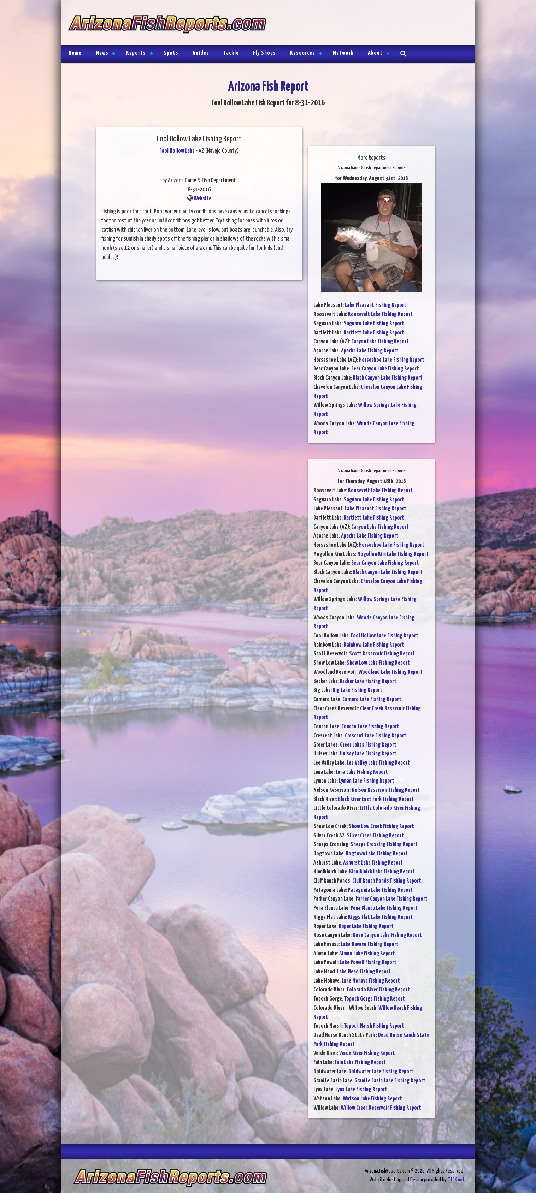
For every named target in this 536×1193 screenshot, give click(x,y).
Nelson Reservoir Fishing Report (386, 790)
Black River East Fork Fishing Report (376, 799)
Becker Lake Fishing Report (368, 681)
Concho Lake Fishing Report (370, 727)
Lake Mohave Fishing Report (371, 981)
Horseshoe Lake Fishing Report (391, 360)
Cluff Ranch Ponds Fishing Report (386, 881)
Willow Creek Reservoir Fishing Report (381, 1108)
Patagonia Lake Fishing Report (380, 890)
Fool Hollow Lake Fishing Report (384, 636)
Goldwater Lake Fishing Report (380, 1072)
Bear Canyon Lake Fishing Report (385, 369)
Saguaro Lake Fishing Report (374, 324)
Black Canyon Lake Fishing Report (388, 378)
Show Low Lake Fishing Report (378, 663)
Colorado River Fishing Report (378, 990)
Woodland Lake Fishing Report (390, 672)
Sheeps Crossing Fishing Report (384, 845)
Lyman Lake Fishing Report (366, 781)
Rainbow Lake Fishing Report (374, 645)
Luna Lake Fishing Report (362, 772)
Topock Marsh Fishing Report (374, 1026)
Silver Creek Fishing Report (375, 836)
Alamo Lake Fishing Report (367, 954)
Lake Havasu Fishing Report (370, 945)
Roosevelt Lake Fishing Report (380, 314)
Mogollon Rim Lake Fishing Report (393, 554)
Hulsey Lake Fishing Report (368, 754)
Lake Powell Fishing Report (368, 963)
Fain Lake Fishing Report (360, 1063)
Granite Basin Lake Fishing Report (389, 1081)
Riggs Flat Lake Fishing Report (380, 917)
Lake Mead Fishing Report (364, 972)
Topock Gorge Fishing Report (374, 999)
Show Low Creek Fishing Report (381, 827)
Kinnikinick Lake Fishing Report (382, 872)
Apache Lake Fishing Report (370, 351)
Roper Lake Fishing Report (366, 927)
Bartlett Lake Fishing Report (374, 333)
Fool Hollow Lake (177, 151)
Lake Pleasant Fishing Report (375, 305)
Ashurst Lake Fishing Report (373, 863)
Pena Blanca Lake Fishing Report (384, 908)
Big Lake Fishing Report (357, 690)
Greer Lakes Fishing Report (368, 745)
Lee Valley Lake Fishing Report (378, 763)
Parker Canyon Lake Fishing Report (391, 899)
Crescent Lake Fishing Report (375, 736)
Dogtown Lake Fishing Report (377, 854)
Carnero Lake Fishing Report (371, 699)
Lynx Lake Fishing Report (361, 1090)
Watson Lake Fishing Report (372, 1099)
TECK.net (456, 1179)
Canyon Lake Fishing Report (380, 342)
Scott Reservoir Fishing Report (382, 654)
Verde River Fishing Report (367, 1053)
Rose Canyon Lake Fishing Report (387, 935)
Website (202, 199)
